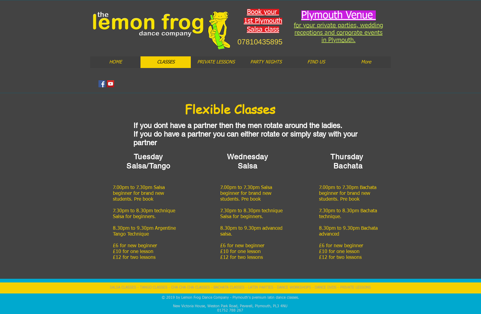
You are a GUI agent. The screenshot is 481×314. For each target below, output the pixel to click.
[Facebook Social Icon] (102, 83)
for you (303, 25)
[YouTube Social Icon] (110, 83)
